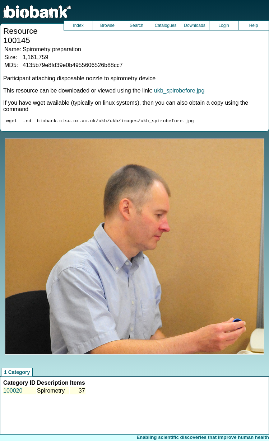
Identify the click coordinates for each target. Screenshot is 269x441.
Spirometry (51, 392)
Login (223, 25)
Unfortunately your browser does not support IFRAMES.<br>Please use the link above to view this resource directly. (134, 247)
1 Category (17, 373)
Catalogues (166, 25)
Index (78, 25)
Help (253, 25)
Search (136, 25)
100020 (12, 392)
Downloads (194, 25)
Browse (107, 25)
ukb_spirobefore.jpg (179, 90)
